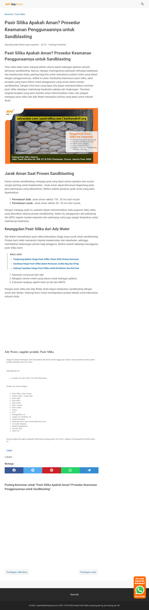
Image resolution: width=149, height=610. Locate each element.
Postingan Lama (88, 572)
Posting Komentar (57, 44)
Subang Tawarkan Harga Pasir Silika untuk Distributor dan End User (46, 268)
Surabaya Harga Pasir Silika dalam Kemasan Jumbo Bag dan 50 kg (46, 263)
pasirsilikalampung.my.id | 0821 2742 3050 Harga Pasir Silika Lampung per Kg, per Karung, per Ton (78, 605)
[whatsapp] (70, 470)
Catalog (9, 450)
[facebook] (14, 470)
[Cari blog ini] (142, 4)
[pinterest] (51, 470)
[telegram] (89, 470)
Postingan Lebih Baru (17, 572)
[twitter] (32, 470)
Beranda (74, 594)
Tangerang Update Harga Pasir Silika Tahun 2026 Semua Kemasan (46, 259)
